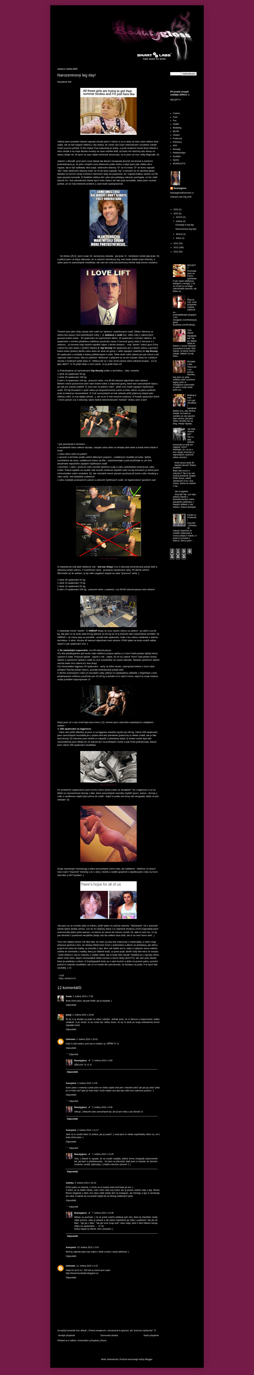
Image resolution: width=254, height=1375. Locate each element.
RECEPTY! (175, 100)
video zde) (133, 335)
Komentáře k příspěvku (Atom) (92, 1340)
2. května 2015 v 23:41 (87, 1039)
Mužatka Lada (191, 362)
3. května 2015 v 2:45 (87, 1083)
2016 (176, 209)
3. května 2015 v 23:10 (85, 1183)
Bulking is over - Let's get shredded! (191, 400)
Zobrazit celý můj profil (180, 197)
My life (176, 131)
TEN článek (190, 331)
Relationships (179, 153)
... (188, 296)
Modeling (177, 128)
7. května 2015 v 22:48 (102, 1213)
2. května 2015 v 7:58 (83, 996)
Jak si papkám (181, 491)
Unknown (70, 1039)
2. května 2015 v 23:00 (83, 1015)
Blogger (148, 1359)
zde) (127, 370)
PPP (175, 145)
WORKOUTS (70, 978)
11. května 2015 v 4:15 (87, 1266)
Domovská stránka (109, 1335)
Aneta (69, 996)
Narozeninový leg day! (186, 229)
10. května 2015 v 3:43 (88, 1247)
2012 (176, 251)
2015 (176, 213)
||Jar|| (68, 1015)
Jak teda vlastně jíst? (191, 431)
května (179, 221)
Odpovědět (71, 1005)
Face (175, 117)
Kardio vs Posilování (191, 517)
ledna (179, 238)
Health (176, 124)
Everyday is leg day (185, 225)
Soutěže (177, 156)
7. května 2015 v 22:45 (102, 1154)
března (179, 234)
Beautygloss (80, 1060)
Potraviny (177, 142)
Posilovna (177, 138)
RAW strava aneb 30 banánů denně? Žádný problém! (184, 465)
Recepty (177, 149)
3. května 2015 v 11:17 (88, 1130)
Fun (175, 120)
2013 (176, 247)
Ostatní (176, 135)
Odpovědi (73, 1054)
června (179, 217)
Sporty (176, 160)
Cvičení (176, 113)
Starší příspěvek (151, 1335)
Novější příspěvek (66, 1335)
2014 (176, 243)
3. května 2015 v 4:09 (102, 1060)
